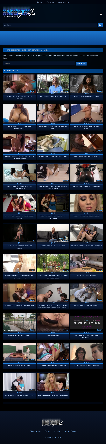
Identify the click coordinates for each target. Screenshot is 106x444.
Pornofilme (50, 2)
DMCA (47, 431)
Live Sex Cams (70, 431)
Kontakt (57, 431)
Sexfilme (40, 2)
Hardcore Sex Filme (54, 438)
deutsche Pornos (63, 2)
